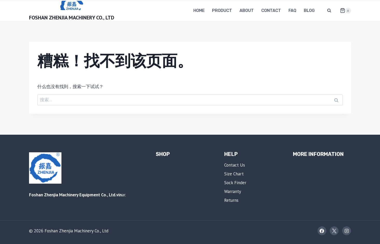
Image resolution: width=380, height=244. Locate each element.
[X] (334, 230)
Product (222, 10)
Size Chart (234, 174)
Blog (309, 10)
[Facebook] (322, 230)
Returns (231, 200)
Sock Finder (235, 182)
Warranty (232, 191)
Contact (271, 10)
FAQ (292, 10)
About (247, 10)
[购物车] (343, 10)
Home (199, 10)
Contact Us (234, 165)
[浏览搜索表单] (329, 10)
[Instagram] (346, 230)
